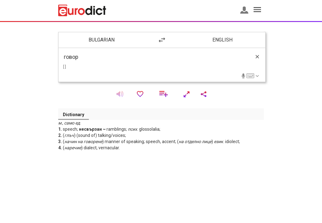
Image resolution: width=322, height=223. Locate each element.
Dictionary (73, 114)
